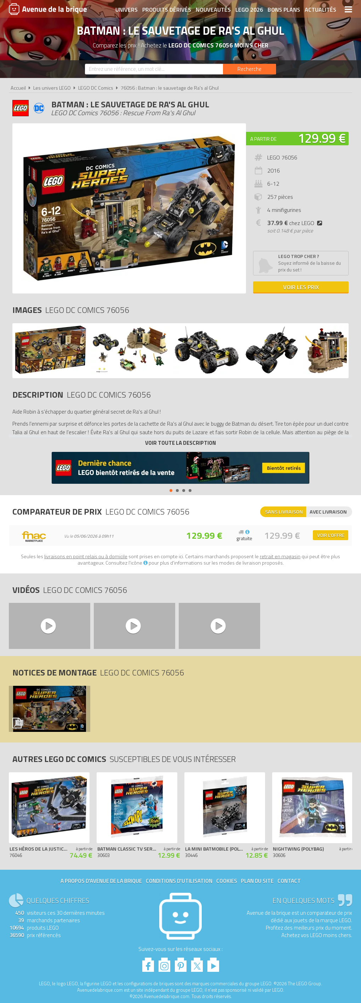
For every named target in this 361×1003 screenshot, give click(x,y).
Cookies (226, 881)
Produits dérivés (166, 9)
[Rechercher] (249, 69)
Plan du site (257, 881)
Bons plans (284, 9)
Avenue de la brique (48, 9)
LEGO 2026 (249, 9)
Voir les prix (301, 287)
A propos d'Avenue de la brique (101, 881)
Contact (289, 881)
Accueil (18, 88)
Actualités (320, 9)
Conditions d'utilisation (179, 881)
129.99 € (322, 138)
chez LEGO (296, 223)
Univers (126, 9)
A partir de (263, 138)
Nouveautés (213, 9)
